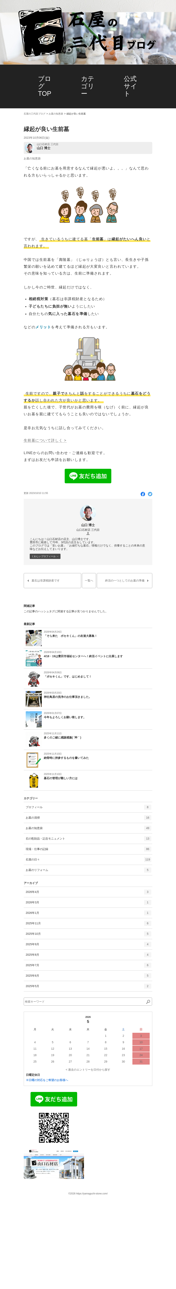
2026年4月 (88, 893)
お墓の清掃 (88, 819)
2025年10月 (88, 935)
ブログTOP (44, 86)
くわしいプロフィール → (45, 556)
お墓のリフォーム (88, 871)
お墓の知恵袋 (56, 113)
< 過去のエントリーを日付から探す (88, 1069)
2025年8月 (88, 956)
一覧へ (89, 580)
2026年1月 (88, 914)
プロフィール (88, 808)
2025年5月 (88, 987)
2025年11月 (88, 925)
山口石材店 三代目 (47, 144)
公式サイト (130, 86)
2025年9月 (88, 945)
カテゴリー (87, 86)
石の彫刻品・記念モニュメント (88, 840)
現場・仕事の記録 (88, 850)
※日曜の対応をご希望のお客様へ (47, 1080)
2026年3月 (88, 904)
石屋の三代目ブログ (34, 113)
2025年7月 (88, 966)
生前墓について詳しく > (45, 440)
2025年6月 (88, 977)
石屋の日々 (88, 861)
